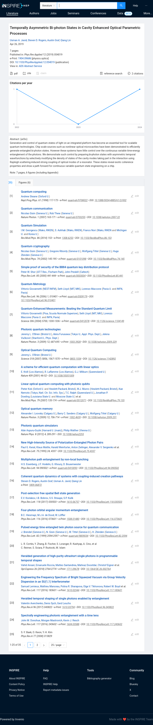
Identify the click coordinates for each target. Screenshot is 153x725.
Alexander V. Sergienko (101, 447)
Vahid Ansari (28, 565)
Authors (34, 13)
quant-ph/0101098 (76, 258)
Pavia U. (107, 288)
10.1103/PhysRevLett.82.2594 (111, 535)
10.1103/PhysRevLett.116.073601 (104, 519)
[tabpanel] (76, 419)
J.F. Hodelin (44, 464)
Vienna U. (85, 430)
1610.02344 (73, 590)
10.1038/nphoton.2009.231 (102, 417)
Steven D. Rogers (37, 40)
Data (120, 13)
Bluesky (134, 684)
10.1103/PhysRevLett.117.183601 (104, 590)
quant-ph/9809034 (78, 535)
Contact (134, 695)
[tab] (20, 182)
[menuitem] (135, 5)
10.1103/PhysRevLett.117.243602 (104, 624)
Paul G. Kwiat (28, 447)
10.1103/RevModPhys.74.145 (108, 258)
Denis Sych (50, 603)
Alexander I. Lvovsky (32, 413)
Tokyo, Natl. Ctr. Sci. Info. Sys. (47, 392)
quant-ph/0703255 (75, 217)
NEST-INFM (49, 288)
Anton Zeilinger (79, 447)
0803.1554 (75, 358)
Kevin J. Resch (71, 620)
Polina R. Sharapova (71, 586)
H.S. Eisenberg (29, 464)
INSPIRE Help (50, 684)
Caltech (84, 272)
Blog (132, 678)
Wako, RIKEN (46, 230)
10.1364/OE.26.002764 (98, 569)
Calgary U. (49, 413)
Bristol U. (46, 334)
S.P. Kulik (68, 498)
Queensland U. (97, 371)
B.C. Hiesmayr (28, 515)
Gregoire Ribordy (59, 251)
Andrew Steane (29, 196)
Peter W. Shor (28, 272)
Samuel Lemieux (30, 586)
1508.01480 (73, 519)
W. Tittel (73, 532)
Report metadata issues (56, 690)
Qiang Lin (66, 40)
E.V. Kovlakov (28, 498)
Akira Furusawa (61, 334)
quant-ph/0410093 (67, 468)
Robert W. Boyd (112, 586)
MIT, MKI (75, 288)
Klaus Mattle (43, 447)
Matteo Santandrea (66, 565)
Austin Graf (53, 40)
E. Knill (24, 371)
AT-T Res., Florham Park (50, 272)
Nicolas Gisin (28, 213)
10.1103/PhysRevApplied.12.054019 (35, 62)
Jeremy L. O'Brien (30, 334)
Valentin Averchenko (32, 603)
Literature (12, 13)
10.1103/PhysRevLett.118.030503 (104, 501)
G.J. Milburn (81, 371)
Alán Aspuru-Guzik (31, 430)
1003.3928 (75, 341)
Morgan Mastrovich (51, 620)
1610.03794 (68, 607)
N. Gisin (50, 532)
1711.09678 (72, 569)
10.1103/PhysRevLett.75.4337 (79, 451)
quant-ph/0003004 (75, 275)
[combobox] (87, 5)
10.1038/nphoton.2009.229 (102, 341)
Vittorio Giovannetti (31, 288)
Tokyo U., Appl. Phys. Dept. (85, 334)
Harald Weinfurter (60, 447)
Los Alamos (36, 371)
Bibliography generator (99, 678)
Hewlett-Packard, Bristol (62, 389)
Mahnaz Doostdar (87, 565)
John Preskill (72, 272)
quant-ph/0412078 (79, 321)
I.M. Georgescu (29, 230)
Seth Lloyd (63, 288)
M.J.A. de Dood (45, 515)
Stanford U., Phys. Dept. (45, 338)
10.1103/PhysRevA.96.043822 (98, 607)
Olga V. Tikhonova (93, 586)
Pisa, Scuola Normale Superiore (60, 313)
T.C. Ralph (70, 392)
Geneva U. (42, 213)
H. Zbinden (98, 532)
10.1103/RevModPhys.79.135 (108, 400)
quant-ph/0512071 (76, 400)
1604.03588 (73, 624)
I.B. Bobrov (42, 498)
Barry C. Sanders (66, 413)
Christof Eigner (106, 565)
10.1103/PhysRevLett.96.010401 (38, 300)
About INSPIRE (17, 678)
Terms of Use (16, 695)
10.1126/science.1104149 (110, 321)
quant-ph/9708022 (77, 200)
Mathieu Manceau (49, 586)
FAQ (45, 678)
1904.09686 (24, 58)
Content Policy (17, 684)
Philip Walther (71, 430)
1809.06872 (35, 485)
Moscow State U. (65, 396)
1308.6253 (67, 238)
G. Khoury (57, 464)
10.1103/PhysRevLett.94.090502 (101, 468)
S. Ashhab (60, 230)
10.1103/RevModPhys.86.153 (95, 238)
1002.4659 (75, 417)
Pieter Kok (26, 389)
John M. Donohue (30, 620)
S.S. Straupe (55, 498)
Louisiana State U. (41, 396)
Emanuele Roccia (45, 565)
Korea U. (33, 234)
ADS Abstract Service (30, 66)
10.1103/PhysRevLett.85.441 (108, 275)
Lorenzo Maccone (91, 288)
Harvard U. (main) (52, 430)
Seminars (73, 13)
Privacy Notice (17, 690)
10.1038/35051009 (64, 375)
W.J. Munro (83, 389)
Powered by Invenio (12, 719)
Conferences (98, 13)
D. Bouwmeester (72, 464)
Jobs (53, 13)
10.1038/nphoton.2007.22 (106, 217)
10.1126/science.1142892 (102, 358)
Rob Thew (55, 213)
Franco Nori (89, 230)
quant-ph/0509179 (77, 296)
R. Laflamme (51, 371)
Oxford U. (44, 196)
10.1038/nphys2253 (73, 434)
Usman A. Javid (18, 40)
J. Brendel (26, 532)
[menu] (139, 5)
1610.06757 (73, 501)
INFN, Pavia (53, 317)
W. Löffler (60, 515)
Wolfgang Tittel (90, 251)
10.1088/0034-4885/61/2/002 (110, 200)
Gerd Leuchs (64, 603)
